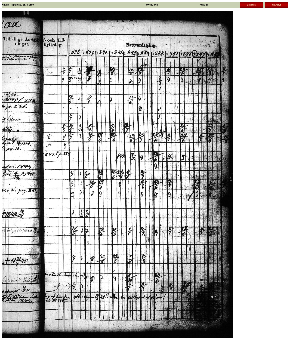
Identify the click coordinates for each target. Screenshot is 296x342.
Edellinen (251, 5)
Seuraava (276, 5)
